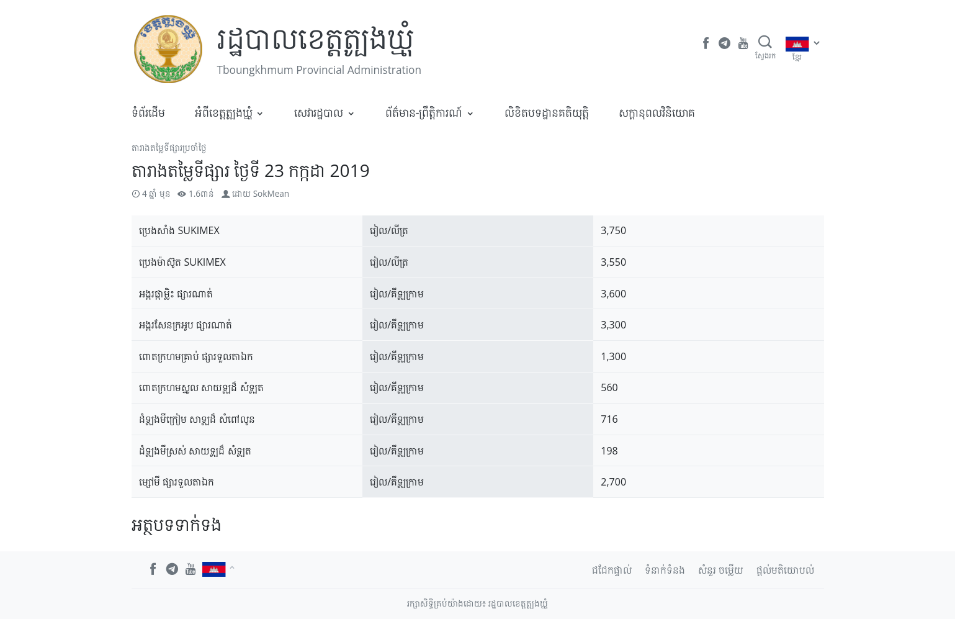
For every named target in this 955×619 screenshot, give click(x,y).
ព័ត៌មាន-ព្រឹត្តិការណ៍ (424, 112)
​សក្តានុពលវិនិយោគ (657, 112)
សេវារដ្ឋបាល (318, 112)
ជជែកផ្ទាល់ (612, 570)
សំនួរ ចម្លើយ (720, 570)
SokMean (271, 193)
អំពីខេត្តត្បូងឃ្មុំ (224, 112)
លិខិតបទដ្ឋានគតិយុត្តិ (546, 112)
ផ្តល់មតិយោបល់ (785, 570)
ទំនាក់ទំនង (665, 570)
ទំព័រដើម (148, 112)
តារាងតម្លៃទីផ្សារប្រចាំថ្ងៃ (169, 147)
